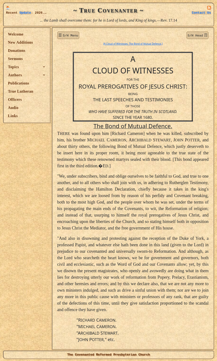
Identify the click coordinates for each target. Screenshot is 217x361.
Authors (15, 75)
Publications (18, 83)
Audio (13, 108)
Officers (15, 99)
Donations (16, 50)
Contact (201, 13)
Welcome (16, 34)
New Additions (20, 42)
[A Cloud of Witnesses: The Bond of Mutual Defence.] (133, 43)
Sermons (15, 59)
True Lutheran (20, 91)
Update (25, 13)
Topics (13, 67)
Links (13, 116)
